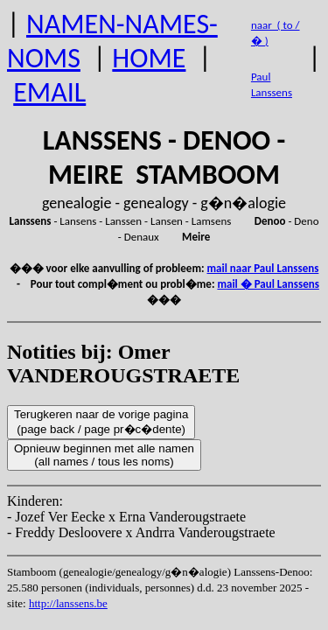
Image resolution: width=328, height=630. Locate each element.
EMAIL (49, 92)
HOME (148, 58)
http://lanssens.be (68, 603)
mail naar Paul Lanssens (263, 268)
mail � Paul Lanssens (267, 283)
